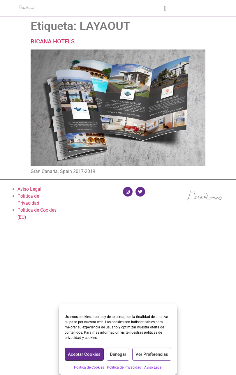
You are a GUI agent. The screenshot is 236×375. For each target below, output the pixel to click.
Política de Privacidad (124, 367)
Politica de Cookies (89, 367)
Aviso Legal (153, 367)
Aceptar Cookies (84, 354)
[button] (165, 8)
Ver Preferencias (151, 354)
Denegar (118, 354)
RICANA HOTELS (53, 41)
